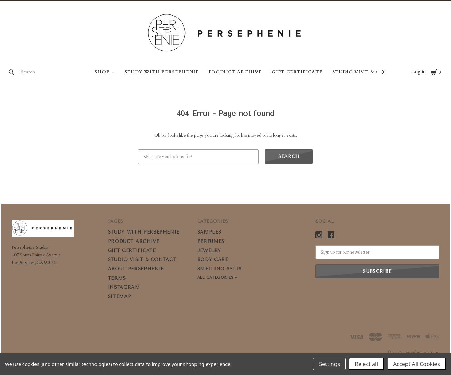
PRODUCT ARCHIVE (235, 72)
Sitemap (119, 296)
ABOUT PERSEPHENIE (136, 269)
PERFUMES (210, 241)
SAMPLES (209, 232)
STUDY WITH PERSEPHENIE (161, 72)
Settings (329, 364)
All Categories (216, 277)
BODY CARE (212, 259)
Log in (419, 72)
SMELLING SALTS (219, 269)
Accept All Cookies (416, 364)
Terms (117, 278)
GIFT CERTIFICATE (297, 72)
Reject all (366, 364)
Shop (102, 72)
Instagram (124, 287)
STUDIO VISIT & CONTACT (367, 72)
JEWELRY (209, 250)
